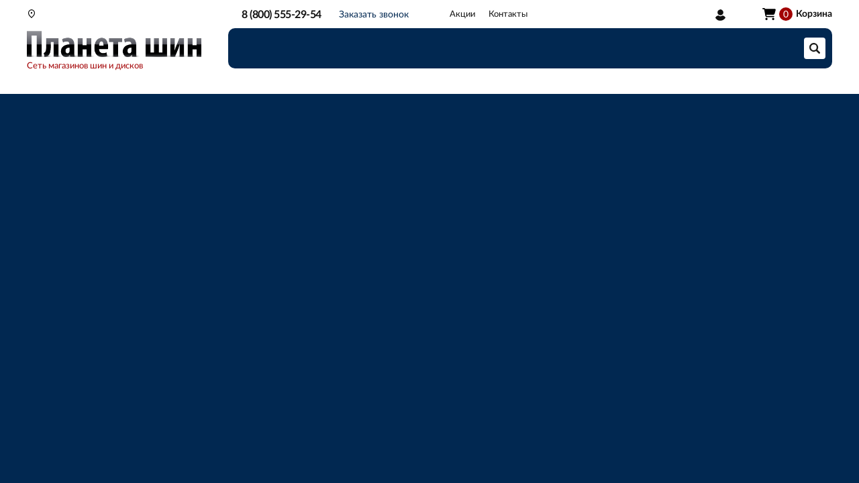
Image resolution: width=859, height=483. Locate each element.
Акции (462, 14)
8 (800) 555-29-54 (281, 14)
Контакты (508, 14)
